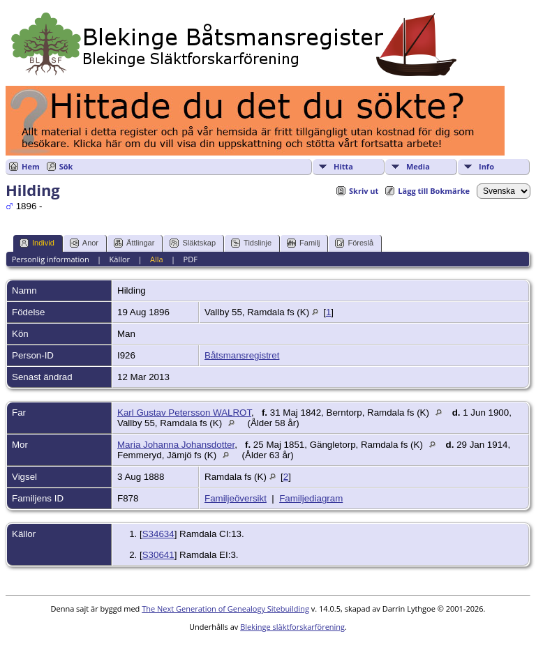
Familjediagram (311, 498)
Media (418, 166)
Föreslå (354, 243)
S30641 (158, 555)
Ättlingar (134, 243)
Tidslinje (251, 243)
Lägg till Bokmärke (434, 191)
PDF (191, 259)
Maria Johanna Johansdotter (175, 444)
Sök (66, 166)
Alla (156, 259)
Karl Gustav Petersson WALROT (184, 412)
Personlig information (50, 259)
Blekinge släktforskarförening (292, 626)
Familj (303, 243)
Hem (31, 166)
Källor (120, 259)
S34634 (158, 534)
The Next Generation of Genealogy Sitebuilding (225, 608)
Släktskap (193, 243)
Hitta (343, 166)
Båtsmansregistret (241, 355)
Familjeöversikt (235, 498)
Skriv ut (363, 191)
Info (486, 166)
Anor (84, 243)
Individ (37, 243)
